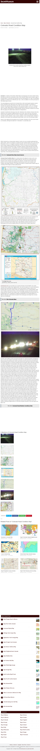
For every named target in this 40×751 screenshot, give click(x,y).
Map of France (23, 722)
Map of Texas (4, 737)
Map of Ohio (3, 732)
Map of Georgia (4, 724)
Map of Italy (3, 727)
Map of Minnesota (5, 729)
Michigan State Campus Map (10, 633)
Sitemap (11, 744)
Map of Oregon (23, 732)
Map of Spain (4, 734)
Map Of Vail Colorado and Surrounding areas (29, 570)
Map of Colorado (4, 27)
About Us (28, 744)
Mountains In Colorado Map (6, 537)
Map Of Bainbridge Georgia (9, 665)
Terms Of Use (24, 744)
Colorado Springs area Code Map (10, 701)
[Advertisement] (20, 13)
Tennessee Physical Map (9, 628)
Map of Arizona (23, 715)
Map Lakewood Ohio (8, 683)
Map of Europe (4, 722)
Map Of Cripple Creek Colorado (10, 642)
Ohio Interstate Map (8, 706)
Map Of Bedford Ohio (8, 656)
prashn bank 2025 (30, 748)
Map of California (4, 717)
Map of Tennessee (24, 734)
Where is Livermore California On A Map (12, 692)
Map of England (23, 719)
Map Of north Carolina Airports (10, 678)
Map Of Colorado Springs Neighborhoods (28, 537)
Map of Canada (23, 717)
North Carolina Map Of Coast (10, 674)
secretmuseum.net (4, 285)
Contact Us (15, 744)
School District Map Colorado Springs (28, 554)
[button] (37, 1)
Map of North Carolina (25, 729)
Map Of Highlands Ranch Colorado (11, 651)
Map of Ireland (23, 724)
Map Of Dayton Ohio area (9, 688)
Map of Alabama (4, 715)
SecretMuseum (7, 1)
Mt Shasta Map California (9, 697)
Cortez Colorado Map (5, 554)
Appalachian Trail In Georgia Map (11, 637)
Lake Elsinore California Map (10, 646)
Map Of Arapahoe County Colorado (8, 570)
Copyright (19, 744)
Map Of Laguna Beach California (10, 619)
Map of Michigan (23, 727)
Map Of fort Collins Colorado (10, 623)
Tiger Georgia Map (7, 669)
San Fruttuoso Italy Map (9, 660)
